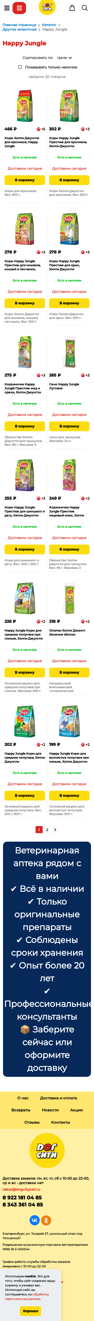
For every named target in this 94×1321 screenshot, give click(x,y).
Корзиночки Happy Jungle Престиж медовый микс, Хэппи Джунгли (66, 511)
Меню (7, 8)
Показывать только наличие (51, 67)
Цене (62, 57)
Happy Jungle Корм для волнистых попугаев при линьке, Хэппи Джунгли (69, 757)
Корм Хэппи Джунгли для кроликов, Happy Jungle (22, 142)
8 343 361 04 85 (23, 1205)
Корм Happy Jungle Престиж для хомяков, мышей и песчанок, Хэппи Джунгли (23, 265)
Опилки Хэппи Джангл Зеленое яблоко (67, 632)
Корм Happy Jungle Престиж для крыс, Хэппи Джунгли (64, 265)
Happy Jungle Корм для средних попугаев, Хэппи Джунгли (25, 757)
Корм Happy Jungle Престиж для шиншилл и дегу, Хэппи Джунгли (25, 511)
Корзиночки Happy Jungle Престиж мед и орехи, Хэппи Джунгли (23, 388)
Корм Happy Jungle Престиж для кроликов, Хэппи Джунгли (68, 142)
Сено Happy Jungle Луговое (64, 386)
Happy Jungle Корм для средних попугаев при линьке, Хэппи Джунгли (24, 634)
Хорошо (30, 1311)
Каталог (19, 8)
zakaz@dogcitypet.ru (21, 1189)
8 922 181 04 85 (22, 1197)
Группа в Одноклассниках (46, 1220)
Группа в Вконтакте (35, 1220)
